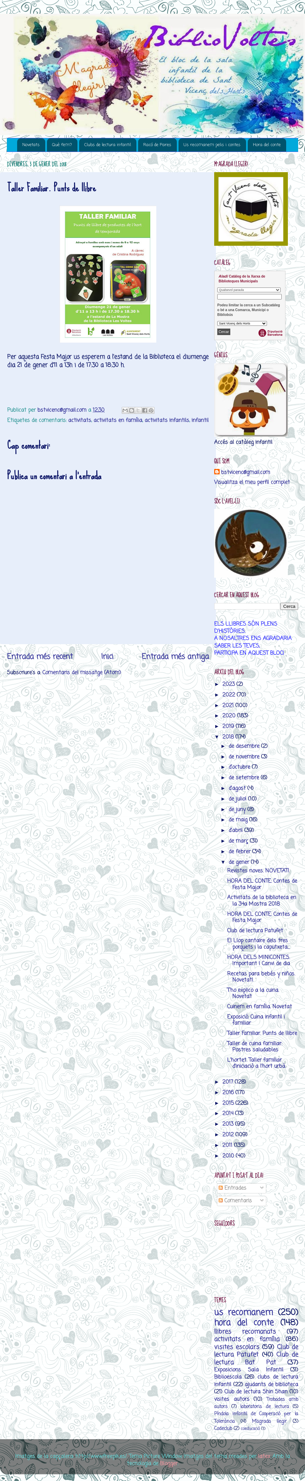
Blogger (169, 1464)
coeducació (250, 1429)
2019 (229, 726)
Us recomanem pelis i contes (212, 145)
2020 (229, 716)
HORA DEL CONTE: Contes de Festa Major (262, 884)
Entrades (232, 1188)
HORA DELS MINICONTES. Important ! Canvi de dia (258, 961)
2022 (229, 695)
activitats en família (118, 420)
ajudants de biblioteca (271, 1385)
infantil (200, 420)
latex (264, 1456)
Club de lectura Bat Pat (256, 1358)
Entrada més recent (40, 656)
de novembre (245, 757)
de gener (240, 862)
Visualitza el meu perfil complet (252, 482)
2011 (228, 1145)
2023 (229, 684)
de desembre (245, 746)
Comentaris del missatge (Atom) (81, 673)
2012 (228, 1135)
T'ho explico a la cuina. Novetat (253, 993)
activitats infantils (167, 420)
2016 (228, 1093)
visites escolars (236, 1347)
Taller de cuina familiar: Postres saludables (254, 1047)
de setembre (245, 778)
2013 (228, 1124)
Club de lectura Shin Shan (256, 1392)
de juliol (238, 799)
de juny (238, 810)
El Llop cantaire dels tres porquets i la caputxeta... (258, 944)
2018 (228, 737)
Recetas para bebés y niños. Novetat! (261, 977)
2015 (228, 1103)
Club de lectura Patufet (255, 931)
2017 (228, 1082)
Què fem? (62, 145)
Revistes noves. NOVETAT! (258, 871)
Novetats (31, 145)
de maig (239, 820)
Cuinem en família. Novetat (259, 1007)
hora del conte (244, 1323)
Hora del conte (267, 145)
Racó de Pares (157, 145)
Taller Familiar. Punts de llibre (262, 1033)
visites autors (231, 1399)
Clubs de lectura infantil (107, 145)
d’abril (236, 830)
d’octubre (240, 767)
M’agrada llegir (269, 1421)
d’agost (238, 788)
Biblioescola (228, 1377)
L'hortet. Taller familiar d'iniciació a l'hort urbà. (256, 1063)
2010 (229, 1156)
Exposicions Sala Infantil (248, 1370)
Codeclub (223, 1428)
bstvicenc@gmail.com (245, 472)
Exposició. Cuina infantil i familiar (256, 1020)
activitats (79, 420)
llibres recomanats (245, 1332)
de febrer (240, 852)
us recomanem (243, 1312)
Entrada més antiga (175, 656)
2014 (228, 1114)
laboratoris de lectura (264, 1406)
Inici (107, 656)
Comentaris (235, 1201)
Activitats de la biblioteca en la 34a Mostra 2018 (261, 901)
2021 (228, 706)
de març (239, 841)
